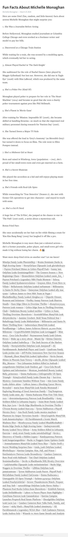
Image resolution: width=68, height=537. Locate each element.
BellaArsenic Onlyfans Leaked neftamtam (30, 286)
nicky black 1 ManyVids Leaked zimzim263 (31, 506)
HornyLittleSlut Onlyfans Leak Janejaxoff (30, 345)
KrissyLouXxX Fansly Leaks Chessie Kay (31, 377)
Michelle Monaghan (10, 12)
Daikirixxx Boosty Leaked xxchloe (26, 311)
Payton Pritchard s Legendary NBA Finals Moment (27, 279)
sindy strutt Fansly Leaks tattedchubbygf (32, 433)
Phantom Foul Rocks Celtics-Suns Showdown (24, 489)
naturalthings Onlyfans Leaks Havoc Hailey (38, 485)
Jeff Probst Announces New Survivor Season (42, 352)
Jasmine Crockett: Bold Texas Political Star (39, 318)
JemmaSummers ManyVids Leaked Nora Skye (26, 443)
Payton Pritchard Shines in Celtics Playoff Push (26, 269)
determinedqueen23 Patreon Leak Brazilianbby (31, 398)
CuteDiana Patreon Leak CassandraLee (21, 496)
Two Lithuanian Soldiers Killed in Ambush (37, 363)
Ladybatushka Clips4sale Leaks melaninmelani (26, 464)
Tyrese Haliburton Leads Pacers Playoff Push (39, 471)
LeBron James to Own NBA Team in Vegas (30, 293)
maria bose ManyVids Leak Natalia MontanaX (35, 387)
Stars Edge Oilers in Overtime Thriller (29, 304)
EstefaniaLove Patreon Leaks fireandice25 (22, 454)
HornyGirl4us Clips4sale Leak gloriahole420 (44, 265)
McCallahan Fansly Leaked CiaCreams (21, 475)
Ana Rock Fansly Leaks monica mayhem (37, 412)
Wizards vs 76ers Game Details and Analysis (43, 513)
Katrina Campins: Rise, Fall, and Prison (35, 450)
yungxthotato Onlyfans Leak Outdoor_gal (22, 366)
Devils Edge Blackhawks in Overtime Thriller (40, 405)
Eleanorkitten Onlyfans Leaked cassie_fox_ (42, 276)
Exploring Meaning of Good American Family (24, 391)
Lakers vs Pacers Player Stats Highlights (43, 492)
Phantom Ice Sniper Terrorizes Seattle (21, 415)
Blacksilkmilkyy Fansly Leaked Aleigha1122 (23, 297)
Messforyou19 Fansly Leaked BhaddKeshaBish (40, 422)
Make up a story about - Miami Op (27, 338)
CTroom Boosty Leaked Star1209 (18, 408)
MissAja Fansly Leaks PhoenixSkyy (19, 262)
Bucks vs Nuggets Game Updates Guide (45, 440)
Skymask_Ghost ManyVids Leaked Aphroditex (26, 356)
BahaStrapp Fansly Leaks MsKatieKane (21, 321)
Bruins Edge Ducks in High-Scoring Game (22, 426)
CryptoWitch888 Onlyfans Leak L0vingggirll (35, 331)
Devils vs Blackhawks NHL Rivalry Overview (43, 461)
